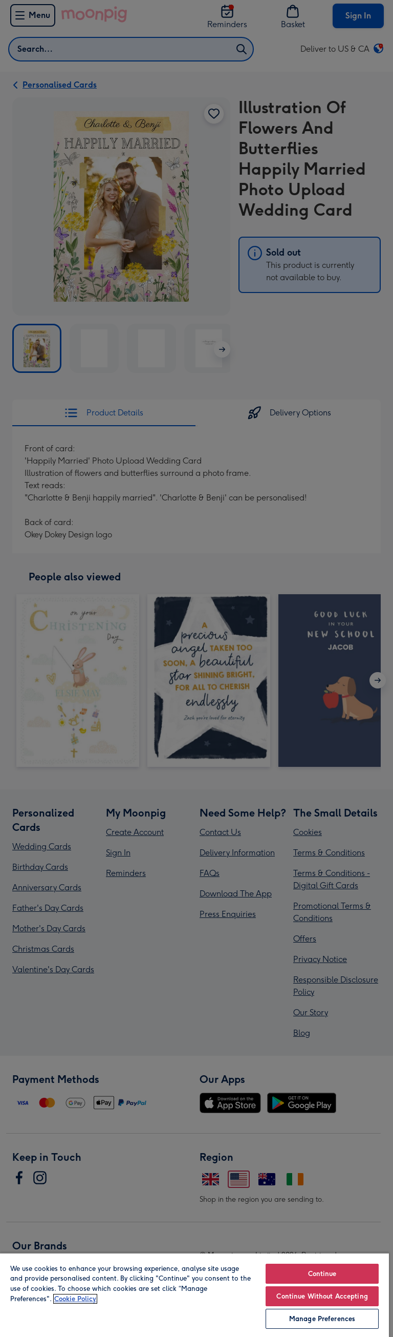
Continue (322, 1274)
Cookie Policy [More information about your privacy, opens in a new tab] (75, 1299)
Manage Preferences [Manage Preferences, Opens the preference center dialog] (322, 1319)
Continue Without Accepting (321, 1296)
